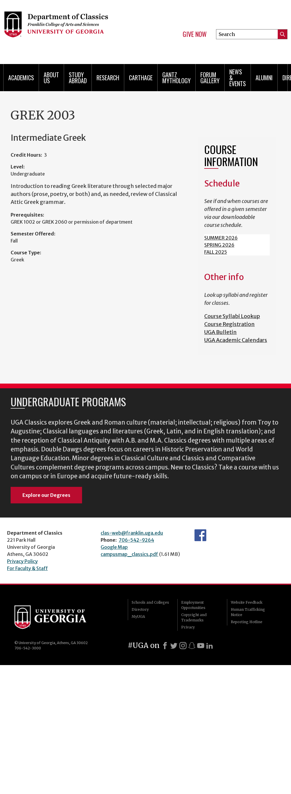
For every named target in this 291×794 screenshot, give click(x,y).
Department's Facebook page (200, 535)
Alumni (264, 77)
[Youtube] (200, 645)
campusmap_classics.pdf (129, 554)
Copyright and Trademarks (194, 617)
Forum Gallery (210, 77)
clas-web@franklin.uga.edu (132, 533)
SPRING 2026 (219, 245)
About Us (51, 77)
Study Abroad (78, 77)
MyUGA (138, 616)
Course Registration (229, 324)
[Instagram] (183, 645)
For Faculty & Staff (27, 568)
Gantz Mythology (176, 77)
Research (108, 77)
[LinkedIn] (209, 645)
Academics (21, 77)
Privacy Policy (22, 561)
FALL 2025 (215, 252)
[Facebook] (165, 645)
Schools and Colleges (150, 602)
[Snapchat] (191, 645)
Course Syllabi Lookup (232, 316)
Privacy (188, 627)
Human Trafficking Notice (248, 612)
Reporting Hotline (246, 622)
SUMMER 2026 (221, 238)
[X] (173, 645)
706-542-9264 (136, 540)
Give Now (195, 34)
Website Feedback (246, 602)
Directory (140, 609)
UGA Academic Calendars (235, 340)
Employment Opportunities (193, 605)
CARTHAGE (141, 77)
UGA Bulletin (220, 332)
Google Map (114, 547)
